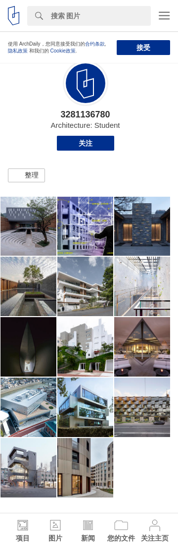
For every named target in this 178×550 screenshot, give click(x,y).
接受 (143, 48)
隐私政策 (18, 51)
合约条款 (95, 44)
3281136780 (85, 114)
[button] (26, 175)
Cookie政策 (63, 51)
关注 (85, 143)
